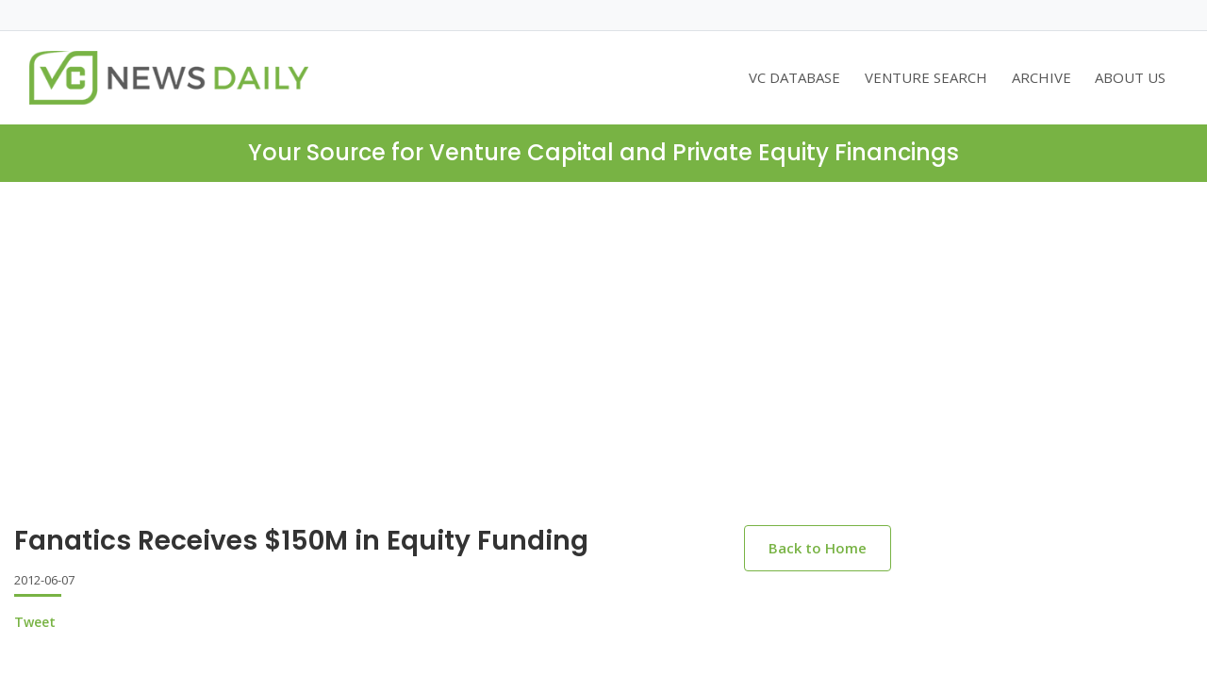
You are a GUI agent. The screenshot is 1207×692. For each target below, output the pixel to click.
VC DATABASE (794, 77)
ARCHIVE (1041, 77)
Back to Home (818, 547)
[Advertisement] (603, 323)
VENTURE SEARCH (926, 77)
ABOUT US (1130, 77)
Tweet (35, 622)
